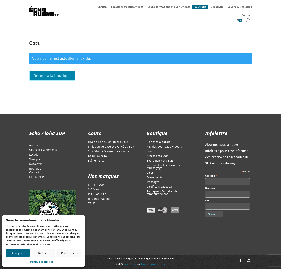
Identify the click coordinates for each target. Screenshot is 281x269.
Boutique (200, 6)
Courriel (211, 176)
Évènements (96, 160)
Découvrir (217, 7)
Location (34, 154)
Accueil (34, 145)
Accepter (18, 253)
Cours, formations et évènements (168, 7)
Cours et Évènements (43, 150)
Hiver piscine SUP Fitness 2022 (108, 142)
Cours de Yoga (97, 156)
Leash (150, 151)
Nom (208, 200)
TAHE (91, 203)
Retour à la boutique (52, 75)
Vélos (150, 172)
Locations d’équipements (127, 7)
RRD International (99, 198)
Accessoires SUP (157, 156)
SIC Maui (94, 189)
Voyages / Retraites (240, 7)
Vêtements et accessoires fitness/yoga (163, 167)
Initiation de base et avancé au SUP (111, 146)
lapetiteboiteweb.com (153, 264)
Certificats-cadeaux (159, 186)
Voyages (34, 159)
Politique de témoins (41, 261)
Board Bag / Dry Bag (160, 160)
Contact (247, 15)
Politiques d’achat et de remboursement (162, 193)
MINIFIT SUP (96, 184)
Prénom (210, 188)
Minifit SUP (36, 177)
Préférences (69, 253)
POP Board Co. (97, 194)
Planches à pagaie (158, 142)
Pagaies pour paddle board (164, 146)
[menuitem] (102, 7)
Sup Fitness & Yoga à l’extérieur (108, 151)
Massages (153, 182)
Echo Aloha (130, 264)
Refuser (43, 253)
